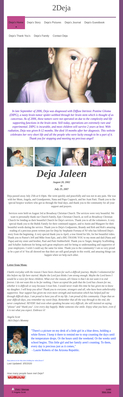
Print (16, 389)
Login (108, 389)
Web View (106, 392)
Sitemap (25, 389)
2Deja (61, 7)
